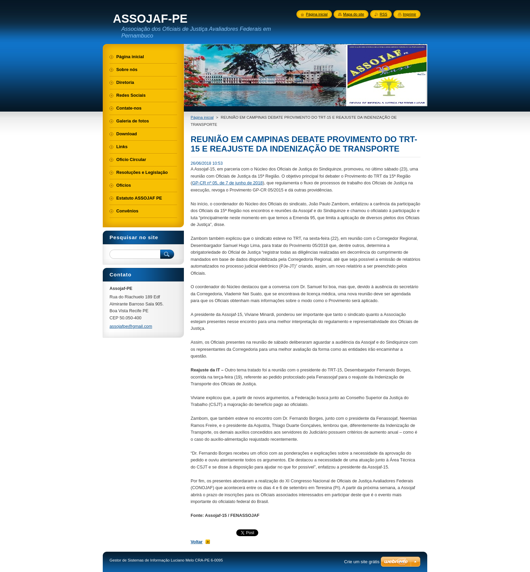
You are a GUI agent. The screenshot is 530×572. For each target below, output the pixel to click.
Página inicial (202, 117)
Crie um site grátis (362, 561)
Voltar (196, 541)
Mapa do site (353, 14)
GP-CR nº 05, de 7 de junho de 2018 (227, 182)
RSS (383, 14)
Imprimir (409, 14)
